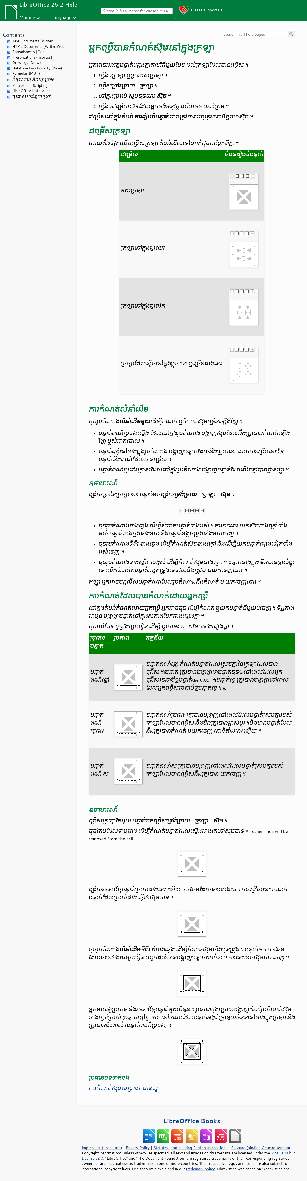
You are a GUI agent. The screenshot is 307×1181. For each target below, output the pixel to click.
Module (27, 17)
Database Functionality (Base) (37, 68)
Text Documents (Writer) (33, 40)
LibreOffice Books (191, 1121)
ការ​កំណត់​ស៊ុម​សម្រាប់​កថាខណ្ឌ (124, 1088)
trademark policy (200, 1168)
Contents (13, 34)
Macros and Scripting (29, 85)
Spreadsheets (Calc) (29, 51)
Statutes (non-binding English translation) (190, 1147)
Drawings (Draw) (26, 62)
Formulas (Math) (26, 73)
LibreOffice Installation (31, 90)
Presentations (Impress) (32, 57)
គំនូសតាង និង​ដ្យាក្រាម (33, 79)
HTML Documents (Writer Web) (39, 46)
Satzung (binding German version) (260, 1147)
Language (61, 17)
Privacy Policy (138, 1147)
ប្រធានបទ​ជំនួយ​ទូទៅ (32, 96)
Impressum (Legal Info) (102, 1147)
